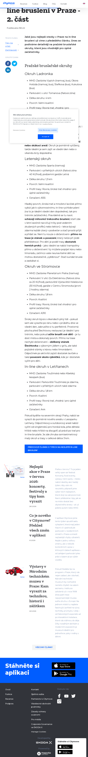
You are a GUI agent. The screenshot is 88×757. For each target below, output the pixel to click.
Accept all (45, 136)
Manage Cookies (38, 732)
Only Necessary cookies (48, 130)
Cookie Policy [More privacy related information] (47, 124)
